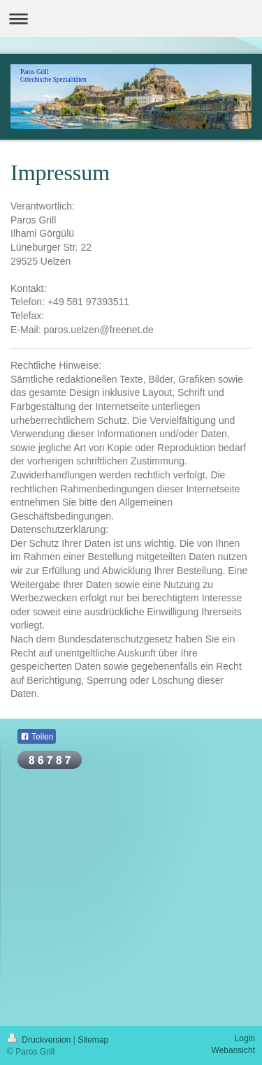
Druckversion (40, 1040)
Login (245, 1038)
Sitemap (93, 1040)
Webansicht (233, 1050)
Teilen (36, 737)
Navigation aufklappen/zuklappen (131, 18)
